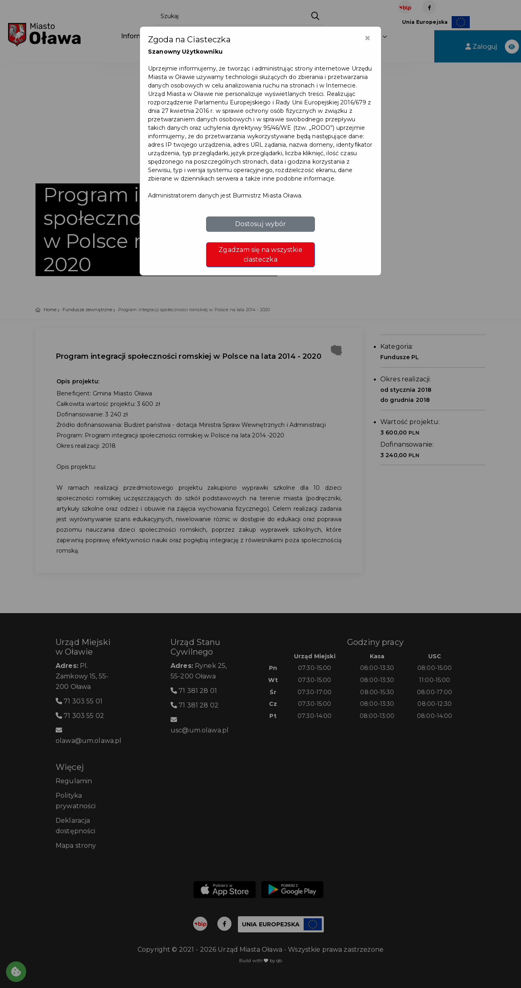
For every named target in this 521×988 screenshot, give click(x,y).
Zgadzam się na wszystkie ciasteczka (260, 254)
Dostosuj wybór (260, 224)
